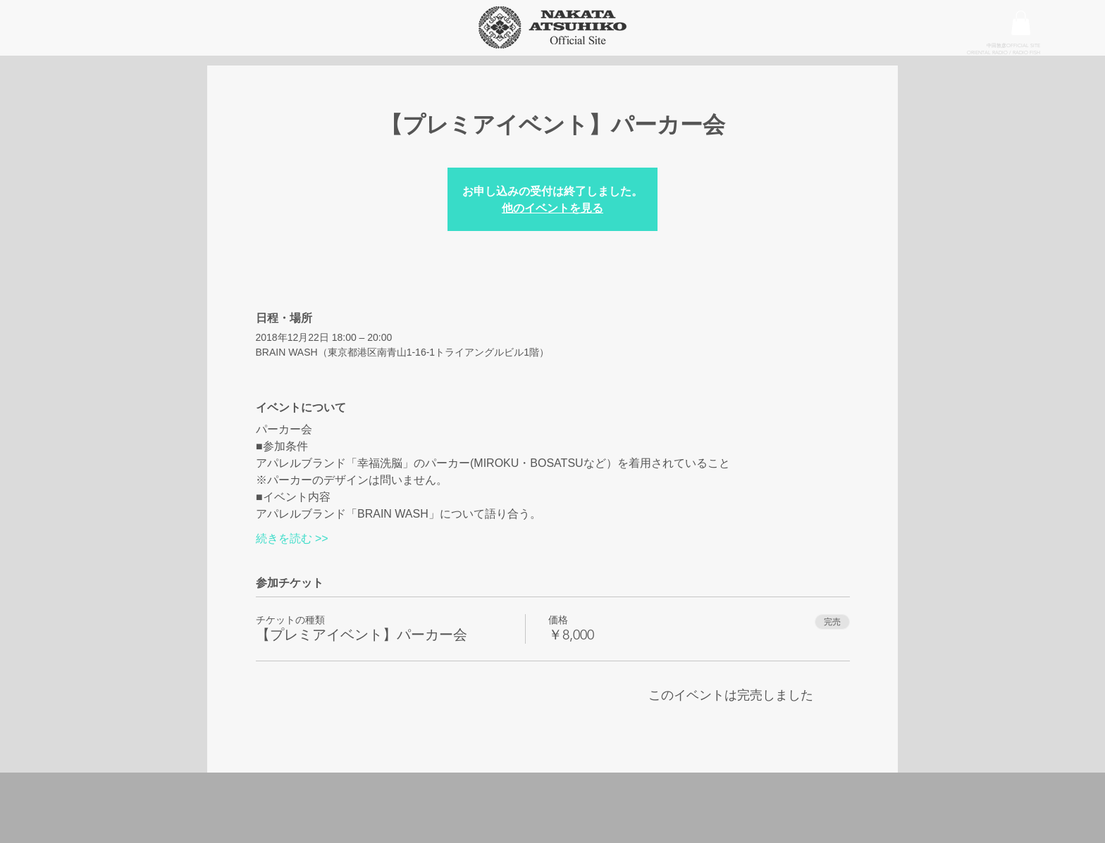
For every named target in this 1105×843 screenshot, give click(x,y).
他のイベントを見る (552, 207)
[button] (1021, 23)
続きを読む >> (292, 538)
